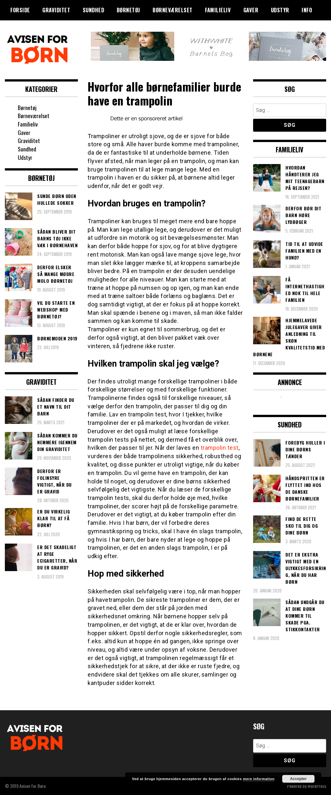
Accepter (298, 779)
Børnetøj (128, 10)
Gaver (251, 10)
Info (307, 10)
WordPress (316, 785)
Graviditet (56, 10)
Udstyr (280, 10)
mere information (259, 779)
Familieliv (218, 10)
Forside (20, 10)
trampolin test (220, 447)
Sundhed (93, 10)
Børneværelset (173, 10)
